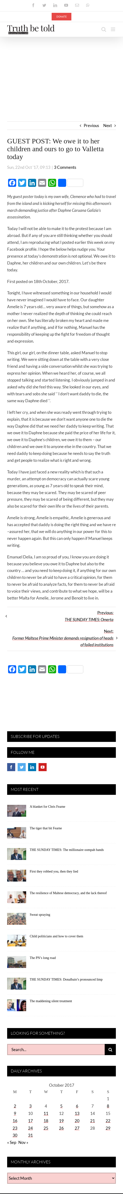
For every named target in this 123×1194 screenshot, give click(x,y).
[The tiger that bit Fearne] (16, 834)
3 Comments (65, 167)
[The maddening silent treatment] (16, 1007)
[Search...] (56, 1049)
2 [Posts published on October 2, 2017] (15, 1106)
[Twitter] (22, 767)
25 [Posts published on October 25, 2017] (46, 1128)
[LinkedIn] (32, 767)
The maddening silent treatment (51, 1001)
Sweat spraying (40, 914)
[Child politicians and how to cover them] (16, 942)
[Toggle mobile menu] (113, 29)
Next (107, 125)
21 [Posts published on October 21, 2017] (92, 1120)
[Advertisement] (61, 72)
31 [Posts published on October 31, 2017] (30, 1135)
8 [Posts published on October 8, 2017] (108, 1106)
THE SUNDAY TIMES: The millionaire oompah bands (67, 850)
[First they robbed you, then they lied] (16, 877)
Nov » (23, 1142)
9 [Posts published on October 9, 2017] (15, 1113)
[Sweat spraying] (16, 920)
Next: (62, 638)
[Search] (110, 1049)
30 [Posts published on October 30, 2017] (15, 1135)
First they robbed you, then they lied (54, 871)
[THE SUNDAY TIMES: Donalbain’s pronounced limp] (16, 985)
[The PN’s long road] (16, 963)
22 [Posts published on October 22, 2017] (108, 1120)
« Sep (11, 1142)
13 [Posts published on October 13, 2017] (77, 1113)
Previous (91, 125)
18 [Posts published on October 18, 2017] (46, 1120)
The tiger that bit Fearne (46, 828)
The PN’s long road (43, 958)
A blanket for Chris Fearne (47, 806)
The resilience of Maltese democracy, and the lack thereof (68, 893)
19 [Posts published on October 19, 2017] (61, 1120)
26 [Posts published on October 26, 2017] (61, 1128)
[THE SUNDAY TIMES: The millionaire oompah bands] (16, 855)
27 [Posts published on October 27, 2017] (77, 1128)
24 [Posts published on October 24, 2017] (30, 1128)
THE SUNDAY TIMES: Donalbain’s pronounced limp (66, 979)
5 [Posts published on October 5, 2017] (61, 1106)
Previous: (89, 616)
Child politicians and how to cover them (56, 936)
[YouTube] (43, 767)
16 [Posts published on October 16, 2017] (15, 1120)
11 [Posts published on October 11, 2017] (46, 1113)
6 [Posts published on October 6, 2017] (77, 1106)
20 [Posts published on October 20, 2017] (77, 1120)
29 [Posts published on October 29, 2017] (108, 1128)
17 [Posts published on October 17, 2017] (30, 1120)
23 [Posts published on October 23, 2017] (15, 1128)
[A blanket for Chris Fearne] (16, 812)
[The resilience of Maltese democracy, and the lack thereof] (16, 898)
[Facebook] (11, 767)
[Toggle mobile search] (103, 29)
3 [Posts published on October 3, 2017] (30, 1106)
